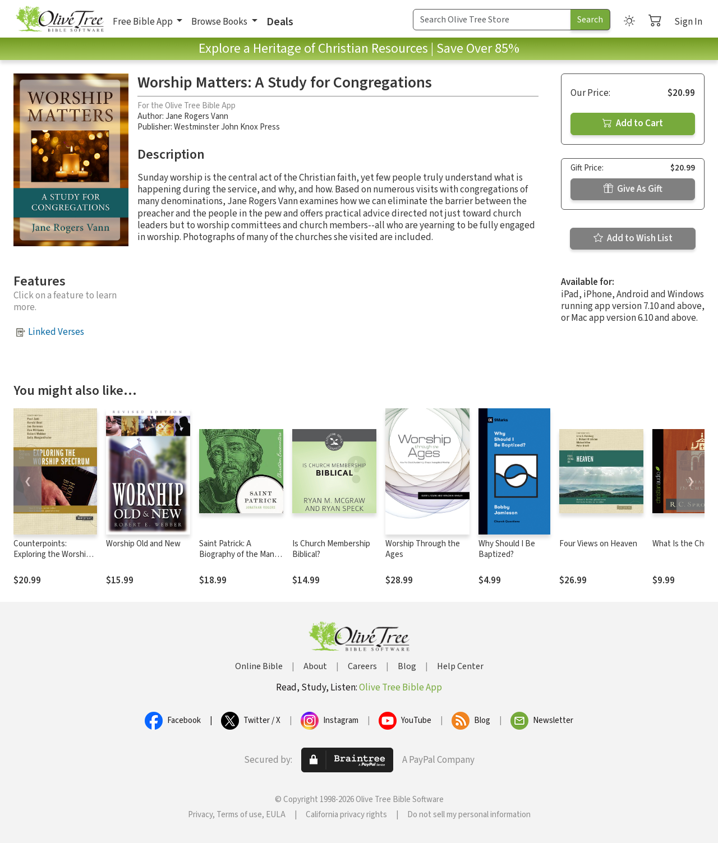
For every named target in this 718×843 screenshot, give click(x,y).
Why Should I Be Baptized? (506, 549)
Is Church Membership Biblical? (331, 549)
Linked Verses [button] (56, 332)
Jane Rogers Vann (196, 116)
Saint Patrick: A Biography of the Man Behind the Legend (236, 554)
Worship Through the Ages (422, 549)
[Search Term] (492, 19)
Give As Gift (633, 189)
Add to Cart (632, 123)
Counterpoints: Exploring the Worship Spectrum (51, 554)
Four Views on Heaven (598, 544)
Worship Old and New (143, 544)
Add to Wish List (633, 238)
